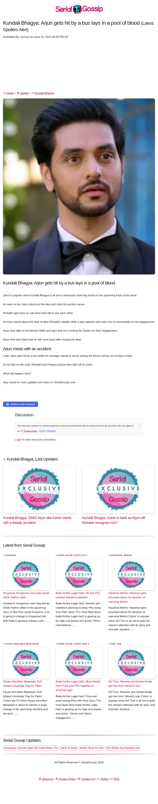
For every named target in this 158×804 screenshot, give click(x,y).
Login (18, 439)
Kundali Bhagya (43, 93)
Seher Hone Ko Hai (91, 747)
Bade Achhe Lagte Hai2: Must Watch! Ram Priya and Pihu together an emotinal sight (78, 686)
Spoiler (23, 93)
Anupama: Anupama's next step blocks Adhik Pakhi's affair (26, 595)
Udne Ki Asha (68, 747)
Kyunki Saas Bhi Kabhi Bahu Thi (38, 747)
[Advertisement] (79, 64)
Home (8, 93)
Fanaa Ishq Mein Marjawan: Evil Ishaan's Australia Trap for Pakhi (22, 683)
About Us (46, 779)
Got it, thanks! (47, 430)
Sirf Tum (116, 644)
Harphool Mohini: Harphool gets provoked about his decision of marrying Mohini (127, 597)
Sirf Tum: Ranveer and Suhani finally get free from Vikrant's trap (130, 683)
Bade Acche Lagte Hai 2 (72, 555)
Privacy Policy (29, 431)
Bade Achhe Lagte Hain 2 (73, 644)
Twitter (102, 779)
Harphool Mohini (121, 555)
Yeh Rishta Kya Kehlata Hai (122, 747)
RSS (114, 779)
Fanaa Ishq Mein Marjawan (22, 644)
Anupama (10, 555)
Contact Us (86, 779)
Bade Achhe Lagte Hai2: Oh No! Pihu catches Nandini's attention (78, 595)
